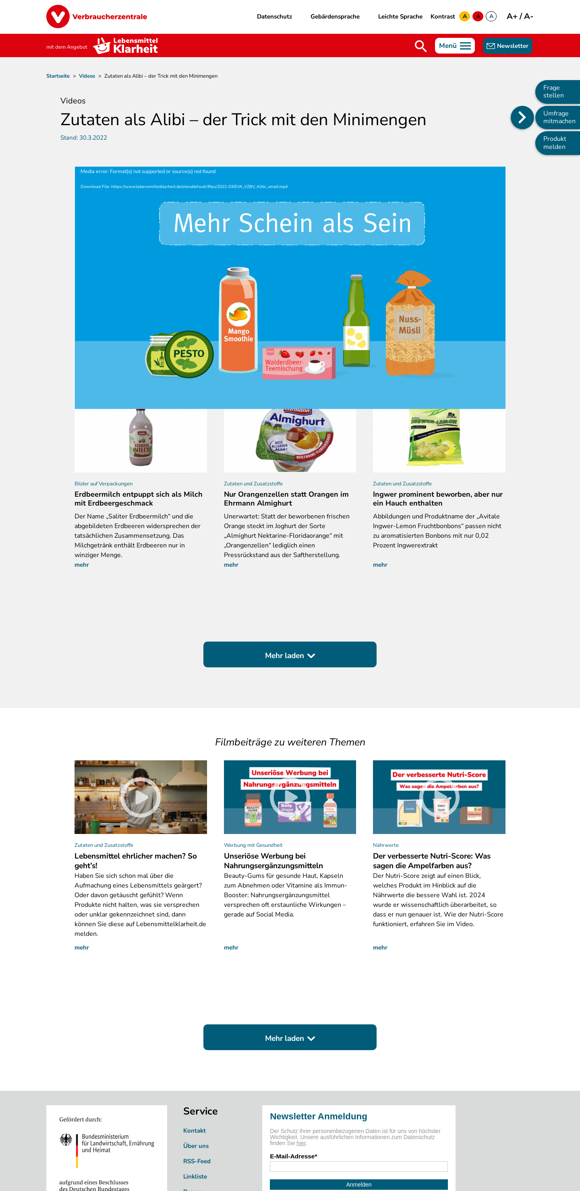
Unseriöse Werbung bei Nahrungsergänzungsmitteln (273, 767)
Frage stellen (553, 91)
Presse (192, 1098)
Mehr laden (284, 561)
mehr (82, 470)
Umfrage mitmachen (559, 117)
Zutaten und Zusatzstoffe (104, 751)
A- (529, 16)
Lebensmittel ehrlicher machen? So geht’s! (136, 767)
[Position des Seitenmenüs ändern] (522, 117)
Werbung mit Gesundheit (253, 751)
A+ (513, 16)
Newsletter (512, 46)
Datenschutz (274, 16)
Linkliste (195, 1082)
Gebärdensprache (335, 16)
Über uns (196, 1052)
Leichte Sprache (400, 16)
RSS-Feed (197, 1067)
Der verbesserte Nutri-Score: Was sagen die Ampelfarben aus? (432, 767)
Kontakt (194, 1036)
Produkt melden (554, 142)
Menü (448, 45)
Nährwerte (386, 751)
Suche (421, 46)
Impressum (286, 1176)
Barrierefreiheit (334, 1176)
